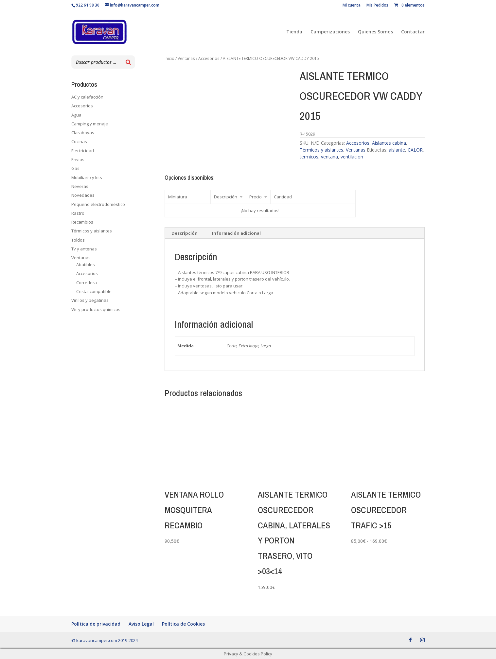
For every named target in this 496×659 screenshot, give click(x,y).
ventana (329, 157)
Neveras (79, 186)
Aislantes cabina (389, 143)
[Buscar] (128, 62)
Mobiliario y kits (86, 177)
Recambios (82, 222)
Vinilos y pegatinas (90, 300)
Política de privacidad (95, 624)
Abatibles (85, 264)
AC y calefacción (87, 97)
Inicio (169, 58)
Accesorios (209, 58)
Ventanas (186, 58)
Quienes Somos (375, 32)
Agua (76, 115)
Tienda (294, 32)
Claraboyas (82, 133)
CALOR (415, 150)
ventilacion (352, 157)
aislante (397, 150)
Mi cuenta (352, 5)
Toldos (78, 240)
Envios (77, 159)
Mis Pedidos (377, 5)
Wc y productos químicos (95, 309)
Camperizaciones (330, 32)
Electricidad (82, 151)
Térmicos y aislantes (321, 150)
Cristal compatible (94, 291)
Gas (75, 168)
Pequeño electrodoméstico (98, 204)
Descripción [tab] (184, 233)
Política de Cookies (183, 624)
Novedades (83, 195)
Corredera (86, 282)
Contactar (413, 32)
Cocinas (79, 141)
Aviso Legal (141, 624)
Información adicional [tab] (236, 233)
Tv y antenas (84, 249)
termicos (309, 157)
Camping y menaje (89, 124)
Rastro (77, 213)
